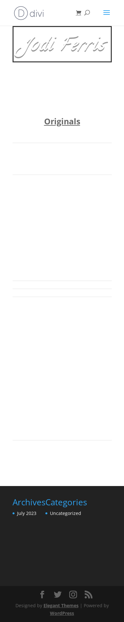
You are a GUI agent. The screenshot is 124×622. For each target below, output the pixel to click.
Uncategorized (65, 513)
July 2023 (26, 513)
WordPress (62, 613)
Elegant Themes (61, 605)
